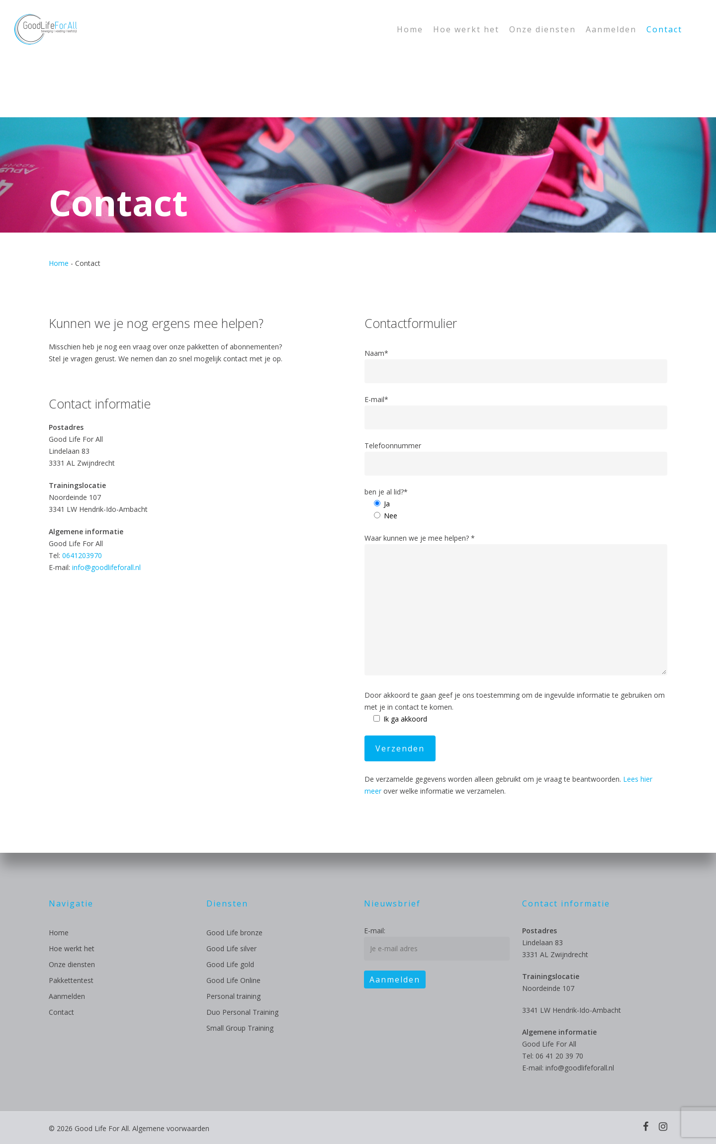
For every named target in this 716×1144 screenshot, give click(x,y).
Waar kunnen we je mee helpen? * (516, 606)
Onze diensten (72, 964)
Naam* (516, 365)
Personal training (233, 996)
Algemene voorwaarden (170, 1128)
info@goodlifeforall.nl (106, 567)
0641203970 (82, 555)
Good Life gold (230, 964)
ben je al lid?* (386, 491)
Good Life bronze (234, 932)
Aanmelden (67, 996)
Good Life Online (233, 980)
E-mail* (516, 412)
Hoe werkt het (71, 948)
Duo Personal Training (242, 1012)
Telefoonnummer (516, 458)
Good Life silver (231, 948)
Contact (61, 1012)
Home (59, 263)
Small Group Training (239, 1028)
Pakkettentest (71, 980)
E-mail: (374, 930)
